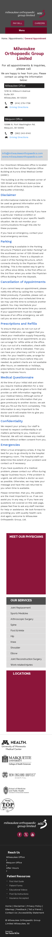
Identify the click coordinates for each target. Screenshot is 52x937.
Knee (13, 641)
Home (4, 38)
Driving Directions (19, 107)
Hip (12, 636)
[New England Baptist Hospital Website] (19, 774)
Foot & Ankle (17, 630)
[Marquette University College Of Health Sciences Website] (17, 759)
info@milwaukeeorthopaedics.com (22, 153)
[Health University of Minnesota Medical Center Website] (14, 744)
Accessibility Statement (31, 912)
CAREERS (40, 23)
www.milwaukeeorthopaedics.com (22, 156)
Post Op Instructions (18, 894)
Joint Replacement (21, 607)
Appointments (16, 38)
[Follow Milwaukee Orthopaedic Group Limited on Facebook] (19, 834)
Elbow (14, 653)
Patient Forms (15, 885)
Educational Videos (18, 890)
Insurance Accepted (19, 898)
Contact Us (11, 912)
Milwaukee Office (15, 85)
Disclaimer (19, 906)
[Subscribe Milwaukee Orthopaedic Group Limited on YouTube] (32, 834)
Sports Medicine (19, 613)
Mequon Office (13, 119)
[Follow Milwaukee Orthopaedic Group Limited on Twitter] (26, 834)
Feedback (21, 909)
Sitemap (9, 909)
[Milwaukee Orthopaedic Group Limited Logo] (25, 13)
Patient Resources (18, 876)
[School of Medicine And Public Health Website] (17, 790)
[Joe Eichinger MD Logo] (26, 825)
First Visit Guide (16, 881)
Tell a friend (34, 909)
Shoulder (15, 647)
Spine (14, 624)
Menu (25, 31)
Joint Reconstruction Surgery (26, 659)
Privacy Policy (34, 906)
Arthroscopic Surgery (22, 619)
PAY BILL (17, 23)
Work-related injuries (22, 664)
